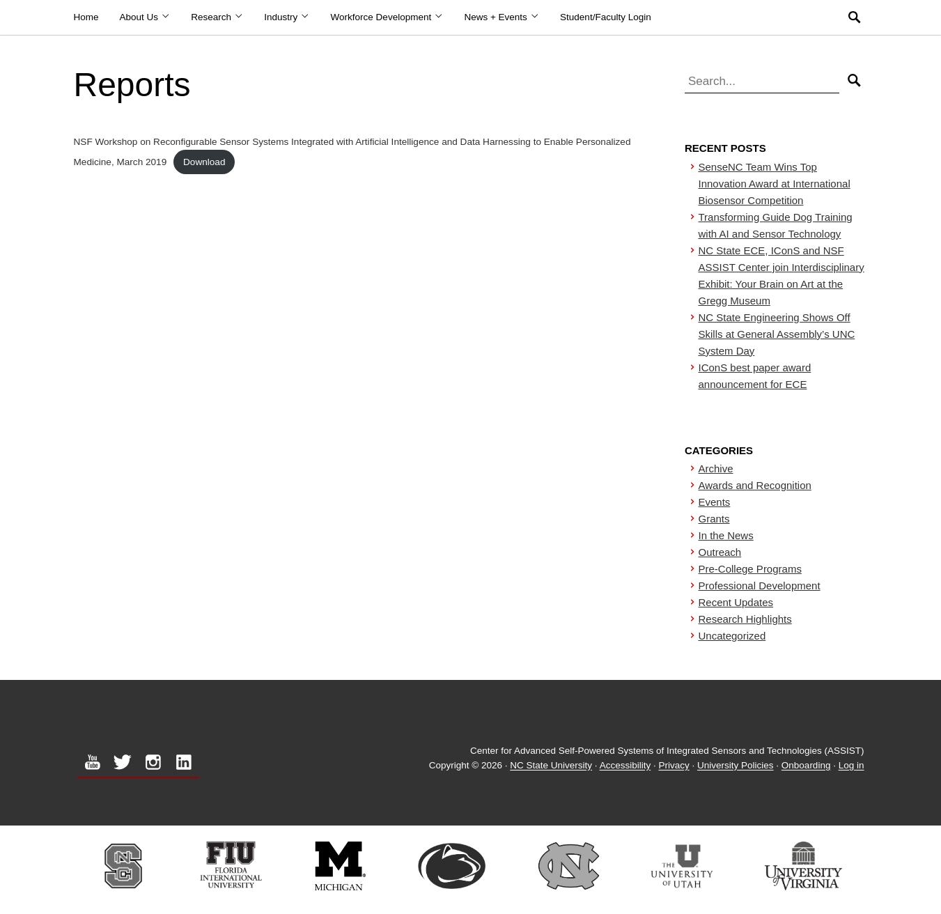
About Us (145, 17)
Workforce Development (387, 17)
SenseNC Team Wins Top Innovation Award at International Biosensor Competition (774, 183)
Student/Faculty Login (605, 17)
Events (715, 502)
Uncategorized (732, 636)
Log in (851, 766)
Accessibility (625, 766)
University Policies (735, 766)
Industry (286, 17)
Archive (716, 468)
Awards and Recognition (755, 485)
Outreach (720, 552)
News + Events (501, 17)
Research (217, 17)
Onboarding (806, 766)
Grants (714, 519)
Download (204, 162)
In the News (726, 535)
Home (86, 17)
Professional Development (760, 585)
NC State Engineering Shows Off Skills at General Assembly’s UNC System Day (777, 334)
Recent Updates (736, 602)
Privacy (673, 766)
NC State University (551, 766)
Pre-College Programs (750, 569)
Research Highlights (745, 619)
